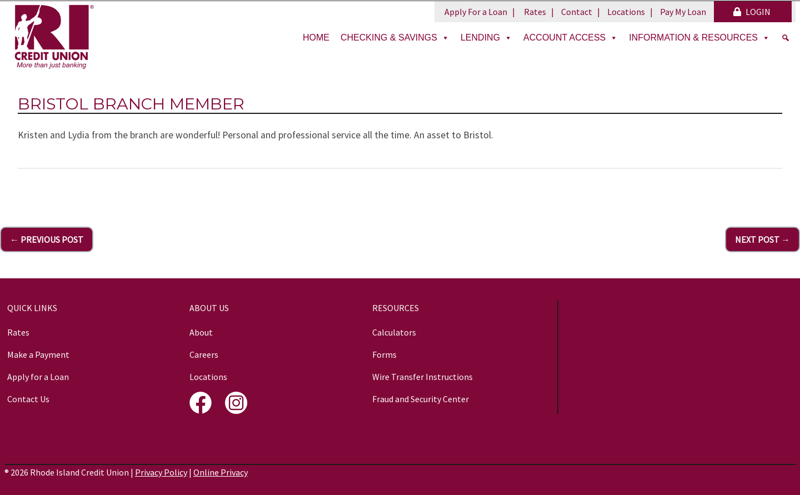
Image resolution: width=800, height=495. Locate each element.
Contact (576, 11)
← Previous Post (46, 239)
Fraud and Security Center (420, 398)
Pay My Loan (683, 11)
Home (316, 37)
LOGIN (752, 11)
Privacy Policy (161, 472)
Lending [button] (486, 38)
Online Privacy (220, 472)
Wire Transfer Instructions (422, 376)
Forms (384, 354)
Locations (626, 11)
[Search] (786, 38)
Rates (535, 11)
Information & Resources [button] (699, 38)
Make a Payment (38, 354)
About (201, 332)
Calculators (394, 332)
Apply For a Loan (475, 11)
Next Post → (762, 239)
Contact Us (28, 398)
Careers (203, 354)
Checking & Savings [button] (395, 38)
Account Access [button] (570, 38)
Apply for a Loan (38, 376)
